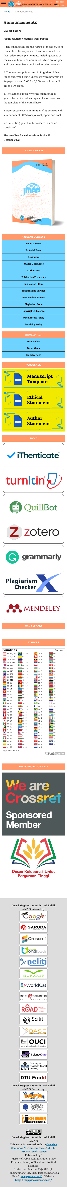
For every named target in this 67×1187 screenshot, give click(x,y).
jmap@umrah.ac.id (31, 1176)
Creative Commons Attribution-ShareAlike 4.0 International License (34, 1148)
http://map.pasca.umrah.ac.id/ (33, 1179)
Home (7, 11)
